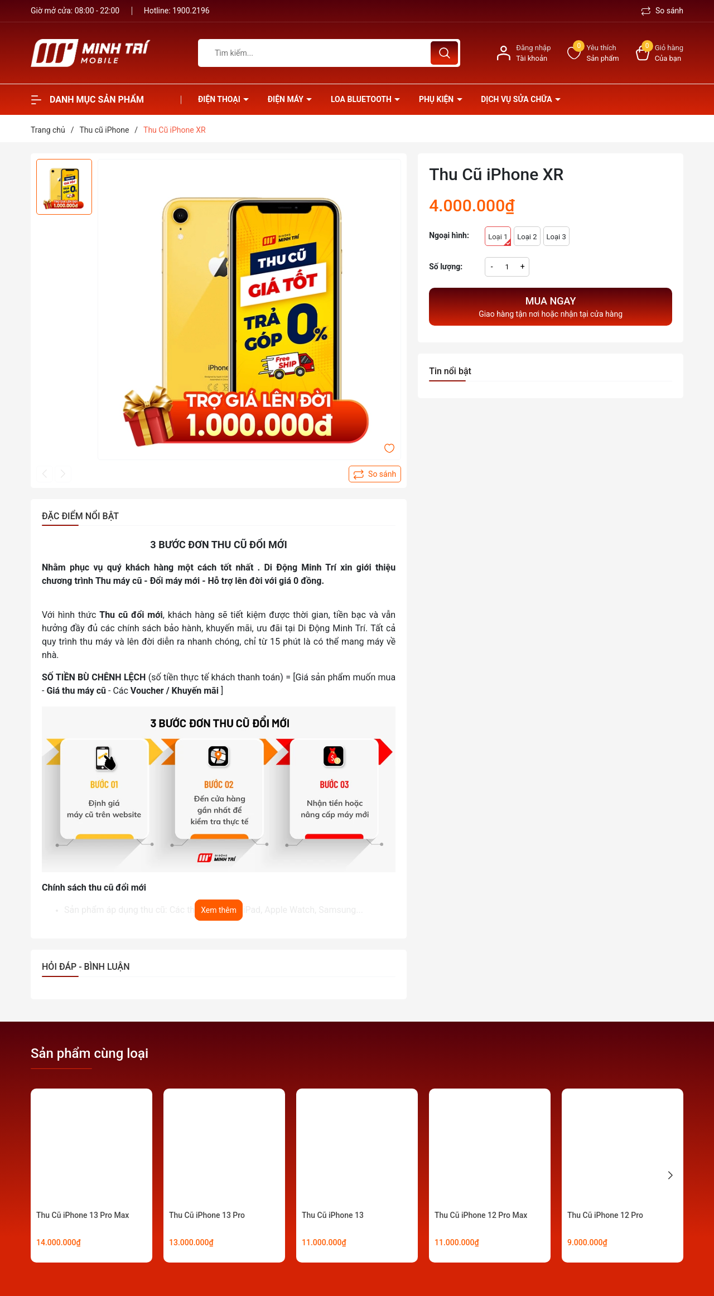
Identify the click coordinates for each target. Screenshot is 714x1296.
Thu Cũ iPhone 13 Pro (207, 1215)
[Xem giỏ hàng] (659, 53)
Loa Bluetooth (362, 99)
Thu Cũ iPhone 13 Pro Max (82, 1215)
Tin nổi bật (450, 371)
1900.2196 (191, 10)
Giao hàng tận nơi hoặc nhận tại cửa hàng (550, 305)
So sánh (662, 10)
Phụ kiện (437, 99)
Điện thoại (220, 99)
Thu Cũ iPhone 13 (333, 1215)
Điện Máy (287, 99)
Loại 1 (499, 239)
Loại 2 (527, 237)
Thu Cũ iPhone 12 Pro (605, 1215)
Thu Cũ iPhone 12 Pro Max (481, 1215)
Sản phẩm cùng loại (89, 1053)
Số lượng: (445, 266)
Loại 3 (556, 237)
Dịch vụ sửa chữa (517, 99)
